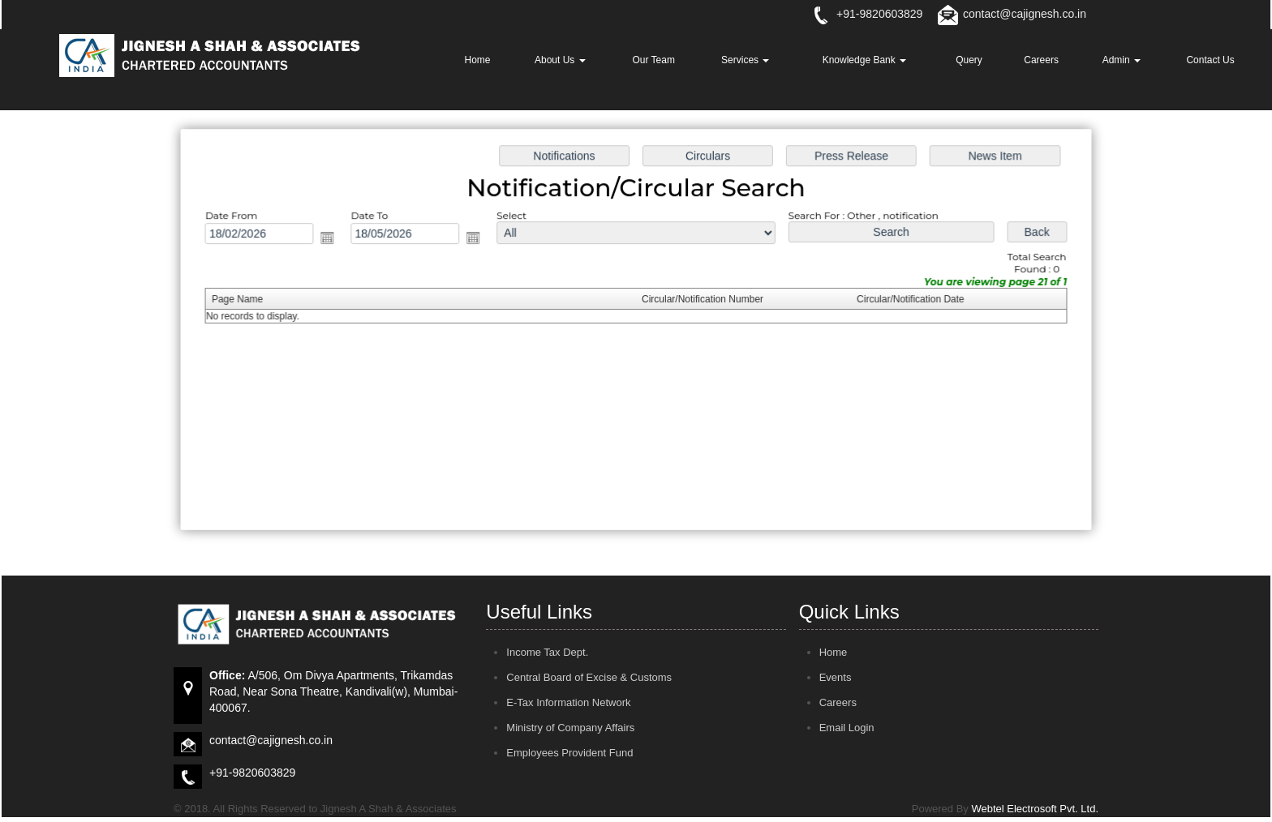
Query (969, 60)
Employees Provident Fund (569, 753)
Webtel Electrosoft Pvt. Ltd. (1034, 809)
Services (745, 60)
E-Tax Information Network (568, 702)
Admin (1121, 60)
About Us (560, 60)
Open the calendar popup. (333, 239)
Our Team (653, 60)
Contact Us (1210, 60)
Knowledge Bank (864, 60)
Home (477, 60)
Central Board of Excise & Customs (589, 677)
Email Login (846, 727)
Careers (1041, 60)
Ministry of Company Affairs (570, 727)
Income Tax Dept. (547, 652)
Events (835, 677)
